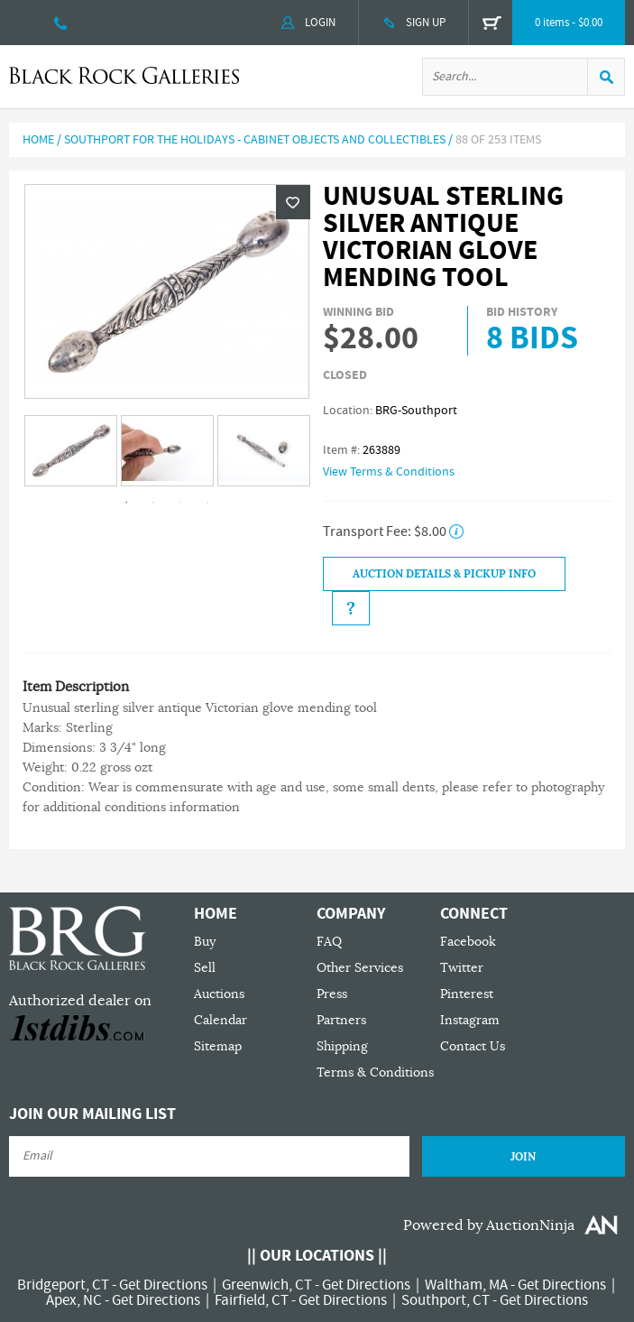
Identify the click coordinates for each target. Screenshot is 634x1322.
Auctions (219, 994)
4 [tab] (207, 503)
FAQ (329, 941)
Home (38, 140)
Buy (205, 941)
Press (332, 994)
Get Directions (163, 1285)
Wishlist (293, 202)
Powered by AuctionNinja (488, 1225)
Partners (341, 1020)
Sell (205, 967)
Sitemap (218, 1046)
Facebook (468, 941)
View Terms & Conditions (389, 472)
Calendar (220, 1020)
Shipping (342, 1046)
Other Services (360, 967)
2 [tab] (153, 503)
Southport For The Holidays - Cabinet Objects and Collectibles (255, 140)
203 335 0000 (61, 22)
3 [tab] (180, 503)
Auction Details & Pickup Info (444, 574)
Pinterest (466, 994)
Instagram (470, 1020)
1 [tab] (126, 503)
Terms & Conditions (375, 1072)
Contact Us (472, 1046)
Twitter (461, 967)
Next (300, 451)
